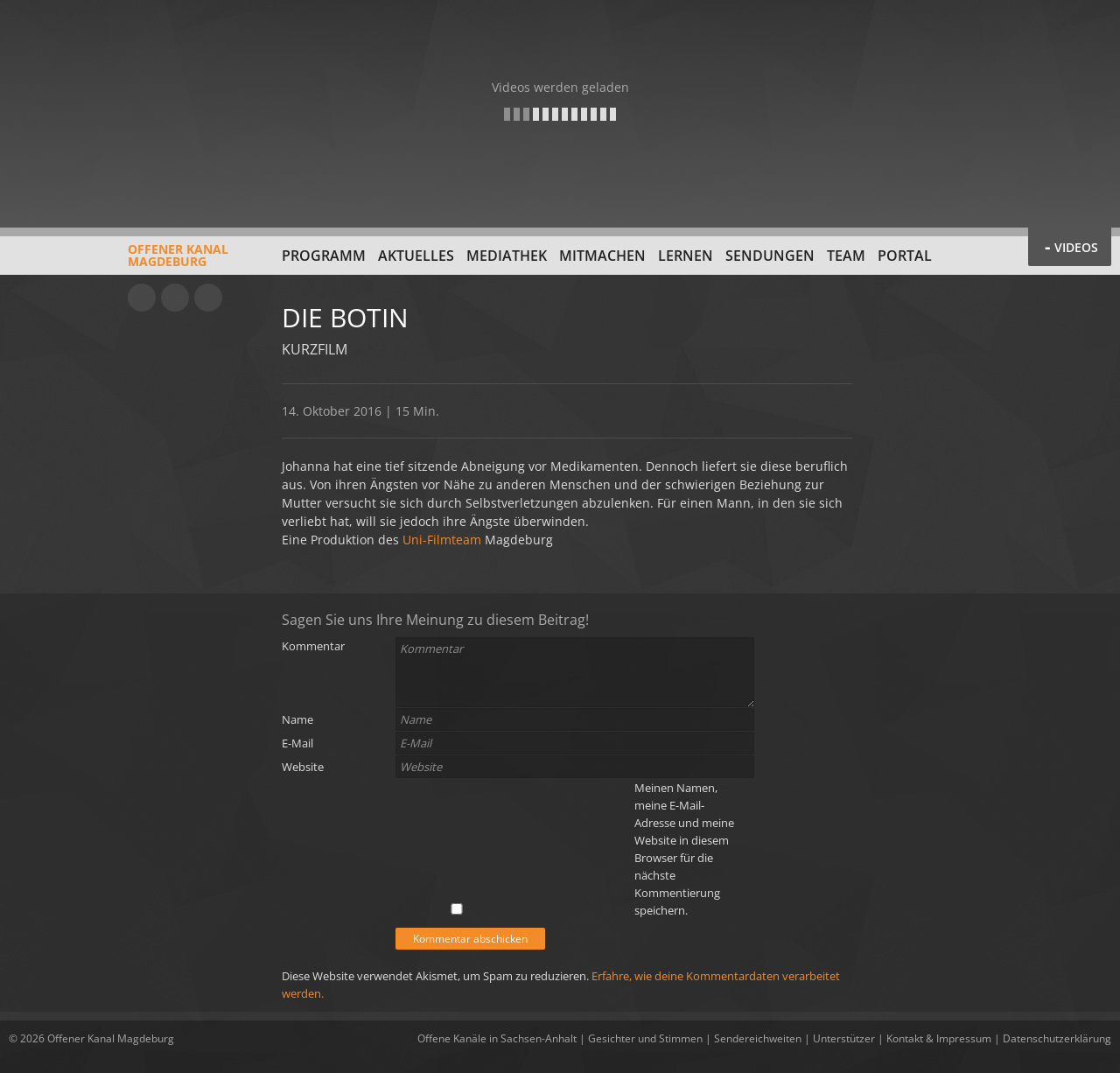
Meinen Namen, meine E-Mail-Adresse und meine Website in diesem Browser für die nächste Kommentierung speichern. (684, 849)
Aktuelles (416, 255)
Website (303, 767)
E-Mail (297, 743)
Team (846, 255)
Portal (905, 255)
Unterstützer (844, 1038)
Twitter (208, 298)
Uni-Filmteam (441, 539)
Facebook (175, 298)
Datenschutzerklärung (1057, 1038)
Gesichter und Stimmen (645, 1038)
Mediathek (506, 255)
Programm (324, 255)
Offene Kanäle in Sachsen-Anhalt (497, 1038)
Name (297, 719)
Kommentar (313, 646)
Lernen (685, 255)
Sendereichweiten (758, 1038)
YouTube (142, 298)
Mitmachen (602, 255)
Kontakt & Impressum (938, 1038)
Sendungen (770, 255)
